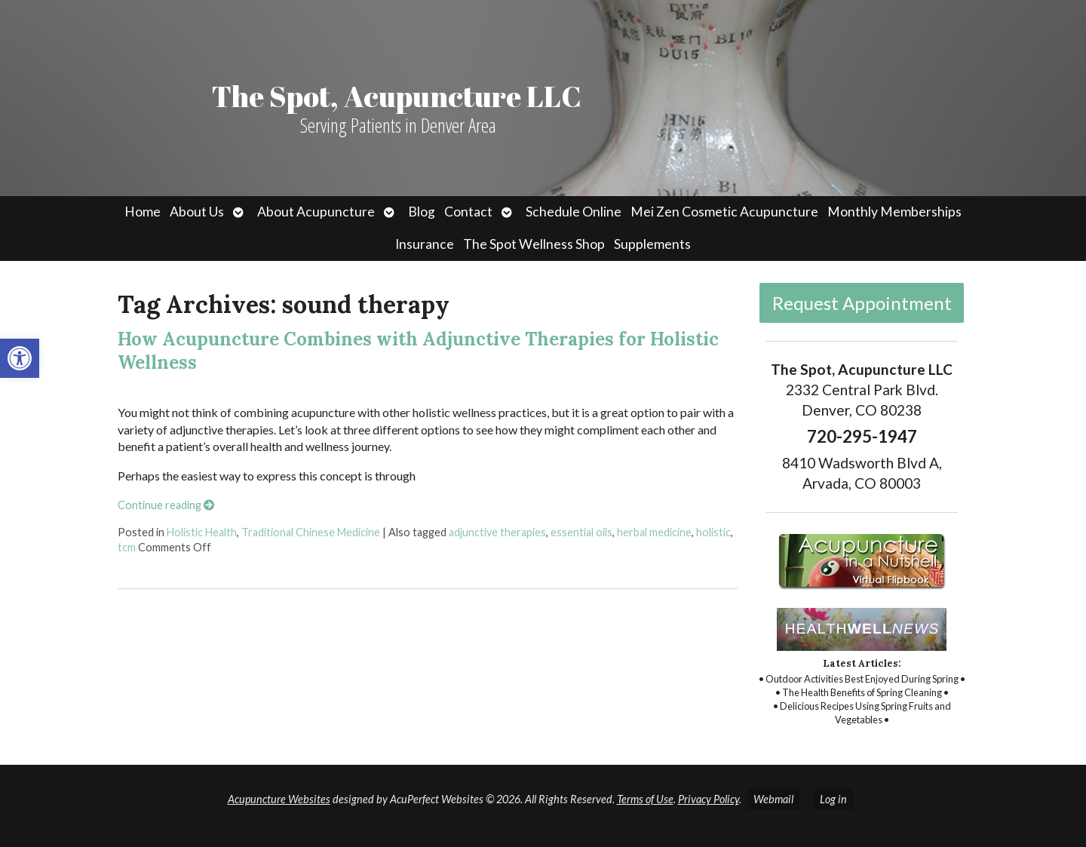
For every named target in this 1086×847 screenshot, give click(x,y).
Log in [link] (833, 799)
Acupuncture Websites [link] (279, 799)
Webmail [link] (773, 799)
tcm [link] (127, 547)
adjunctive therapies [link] (497, 532)
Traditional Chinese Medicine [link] (310, 532)
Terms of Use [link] (645, 799)
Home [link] (142, 211)
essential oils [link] (581, 532)
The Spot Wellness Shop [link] (534, 244)
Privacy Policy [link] (708, 799)
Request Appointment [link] (862, 303)
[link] (19, 358)
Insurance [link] (424, 244)
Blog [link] (421, 211)
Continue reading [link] (166, 505)
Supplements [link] (652, 244)
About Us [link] (197, 211)
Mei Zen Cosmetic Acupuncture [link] (724, 211)
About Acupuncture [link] (316, 211)
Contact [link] (468, 211)
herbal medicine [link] (654, 532)
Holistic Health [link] (202, 532)
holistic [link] (713, 532)
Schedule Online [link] (573, 211)
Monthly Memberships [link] (894, 211)
